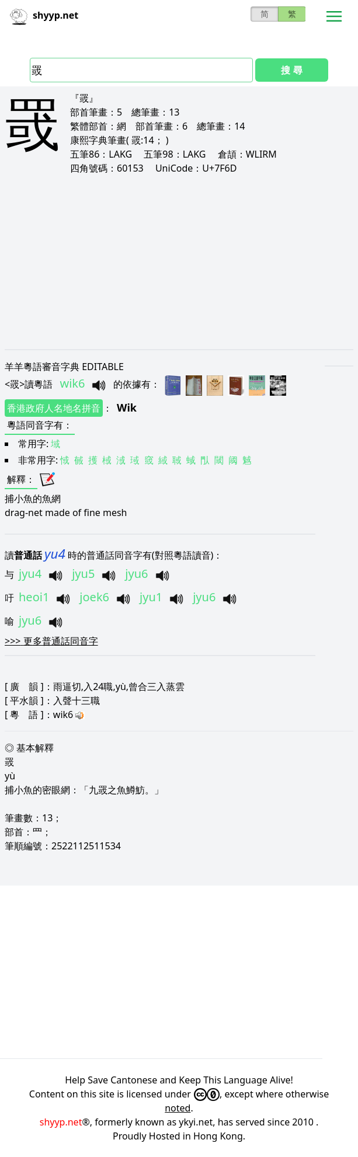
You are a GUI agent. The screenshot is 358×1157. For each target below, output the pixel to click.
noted (177, 1108)
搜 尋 (291, 70)
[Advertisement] (179, 261)
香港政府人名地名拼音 (53, 408)
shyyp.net (61, 1122)
